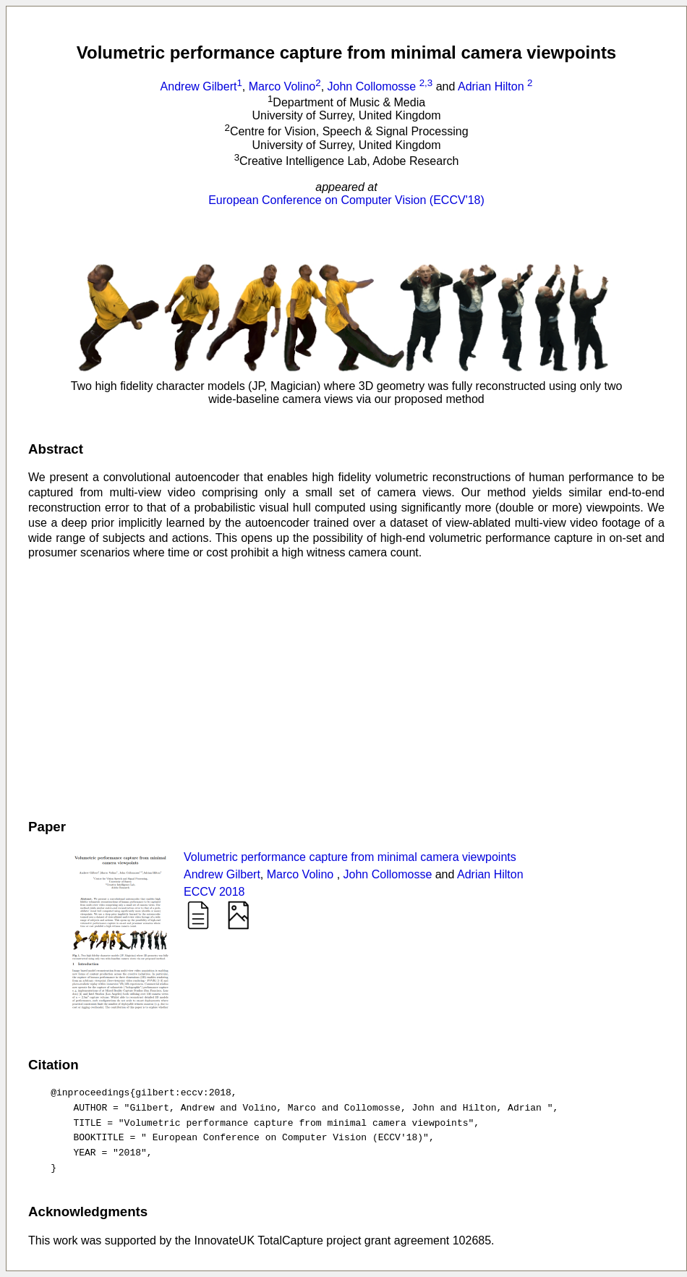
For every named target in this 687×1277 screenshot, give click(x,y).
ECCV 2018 (214, 892)
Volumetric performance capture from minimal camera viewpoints (350, 857)
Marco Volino (285, 86)
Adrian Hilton (495, 86)
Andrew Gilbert (201, 86)
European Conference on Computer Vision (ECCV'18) (346, 200)
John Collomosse (382, 86)
